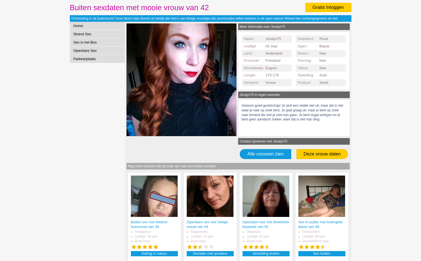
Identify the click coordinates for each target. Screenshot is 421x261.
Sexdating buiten (265, 253)
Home (78, 26)
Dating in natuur (154, 253)
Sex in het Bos (85, 42)
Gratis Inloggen (328, 7)
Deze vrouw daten (322, 154)
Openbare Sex (85, 51)
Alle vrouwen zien (265, 154)
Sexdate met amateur (210, 253)
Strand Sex (82, 34)
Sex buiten (321, 253)
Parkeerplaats (84, 59)
